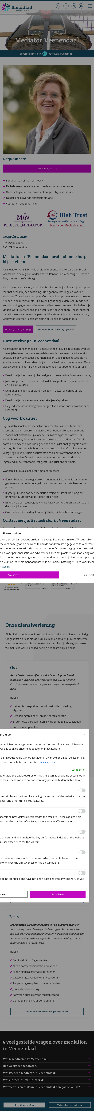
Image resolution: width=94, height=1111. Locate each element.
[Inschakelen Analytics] (82, 811)
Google (6, 566)
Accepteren (58, 894)
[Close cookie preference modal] (85, 734)
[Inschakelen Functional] (82, 790)
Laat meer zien (47, 762)
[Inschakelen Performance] (82, 832)
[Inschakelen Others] (82, 873)
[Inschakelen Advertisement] (82, 852)
